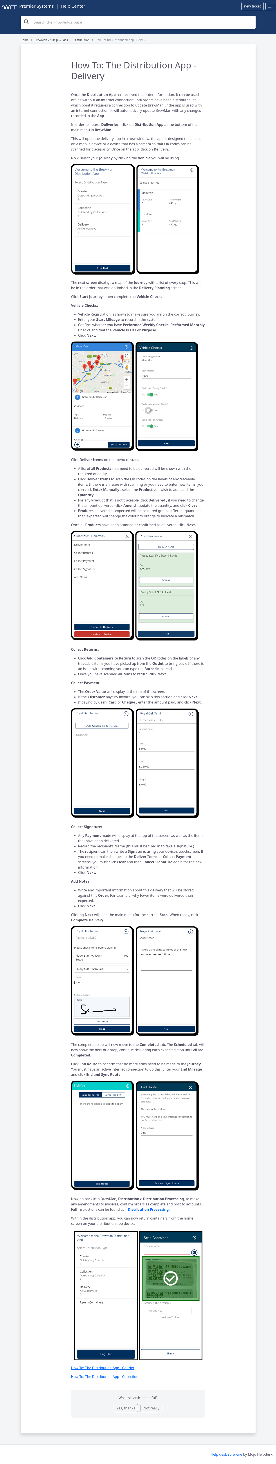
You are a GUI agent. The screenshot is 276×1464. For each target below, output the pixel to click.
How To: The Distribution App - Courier (103, 1367)
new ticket (252, 6)
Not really (151, 1408)
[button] (138, 220)
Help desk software (226, 1454)
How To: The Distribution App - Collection (105, 1376)
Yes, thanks (126, 1408)
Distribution (81, 40)
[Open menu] (269, 6)
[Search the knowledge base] (138, 22)
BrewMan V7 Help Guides (51, 40)
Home (25, 40)
